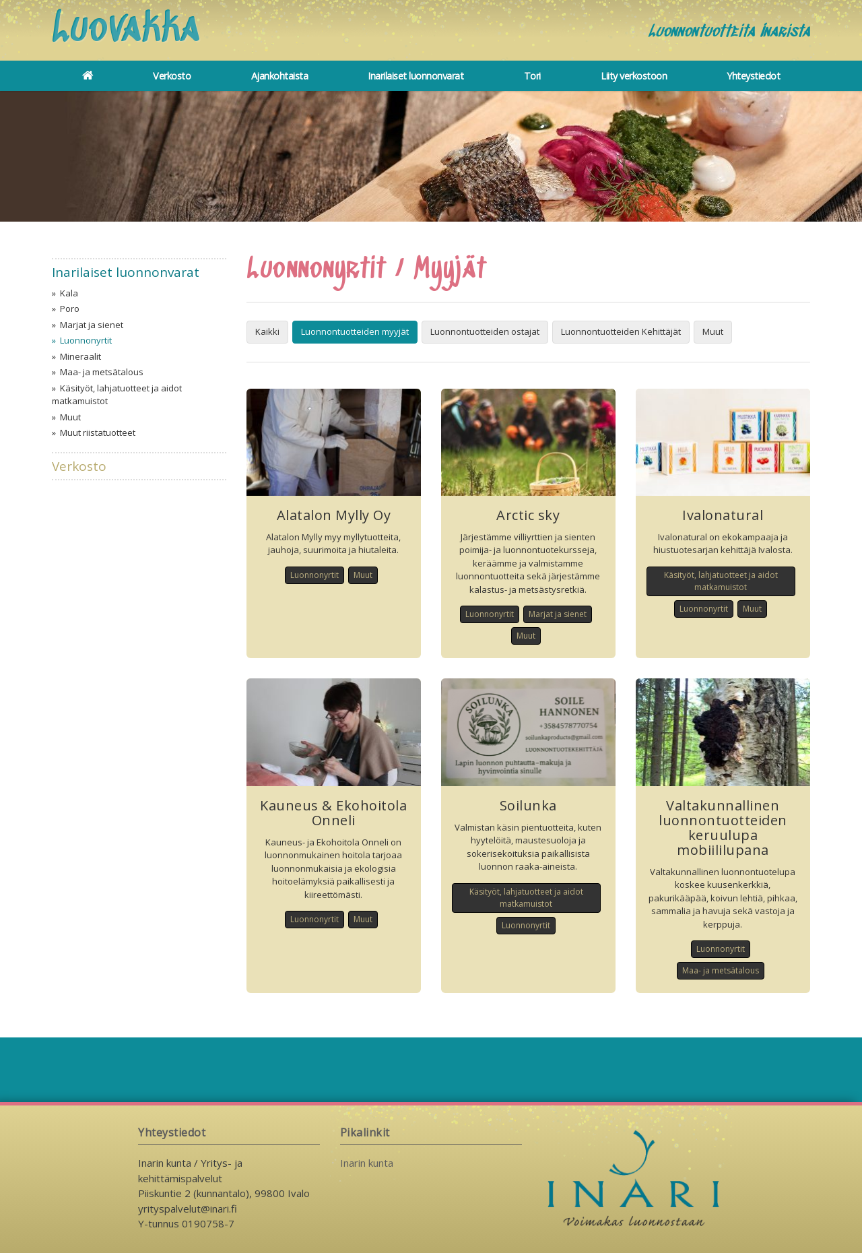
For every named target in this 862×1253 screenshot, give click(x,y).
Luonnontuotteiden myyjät (355, 331)
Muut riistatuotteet (97, 432)
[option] (431, 156)
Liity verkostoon (634, 75)
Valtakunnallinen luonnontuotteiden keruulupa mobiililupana (723, 827)
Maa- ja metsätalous (101, 372)
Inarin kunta (366, 1162)
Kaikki (267, 331)
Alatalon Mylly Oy (334, 515)
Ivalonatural (722, 515)
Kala (69, 293)
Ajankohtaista (279, 75)
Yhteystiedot (753, 75)
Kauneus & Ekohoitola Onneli (333, 812)
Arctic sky (528, 515)
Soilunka (528, 805)
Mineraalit (80, 356)
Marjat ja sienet (91, 325)
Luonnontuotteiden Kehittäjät (621, 331)
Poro (69, 308)
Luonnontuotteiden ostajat (484, 331)
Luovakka (131, 32)
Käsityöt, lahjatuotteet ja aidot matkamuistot (117, 395)
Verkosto (172, 75)
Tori (532, 75)
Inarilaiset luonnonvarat (415, 75)
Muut (70, 417)
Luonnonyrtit (86, 340)
